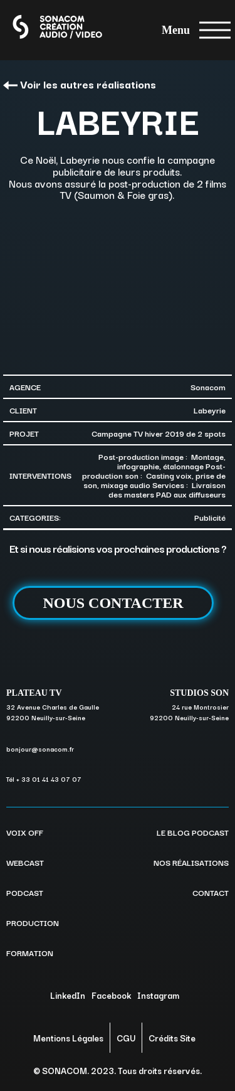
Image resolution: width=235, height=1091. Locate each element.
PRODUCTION (32, 922)
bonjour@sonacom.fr (40, 748)
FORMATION (29, 952)
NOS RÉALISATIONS (191, 862)
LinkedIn (67, 995)
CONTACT (210, 892)
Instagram (158, 995)
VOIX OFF (24, 832)
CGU (126, 1038)
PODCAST (24, 892)
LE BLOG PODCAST (193, 832)
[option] (117, 286)
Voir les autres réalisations (79, 83)
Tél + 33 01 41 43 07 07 (43, 779)
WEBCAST (25, 862)
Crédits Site (172, 1038)
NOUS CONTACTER (113, 603)
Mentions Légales (68, 1038)
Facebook (111, 995)
